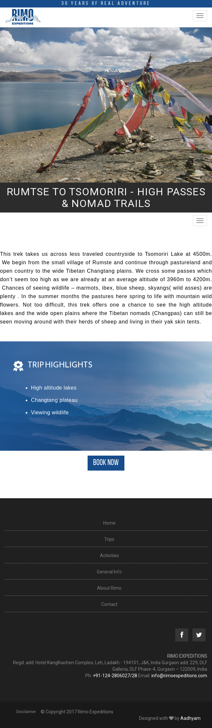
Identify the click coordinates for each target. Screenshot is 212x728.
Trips (109, 539)
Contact (109, 604)
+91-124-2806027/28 (115, 675)
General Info (109, 571)
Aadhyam (190, 718)
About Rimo (109, 588)
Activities (109, 555)
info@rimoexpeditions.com (179, 675)
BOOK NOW (106, 463)
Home (109, 523)
